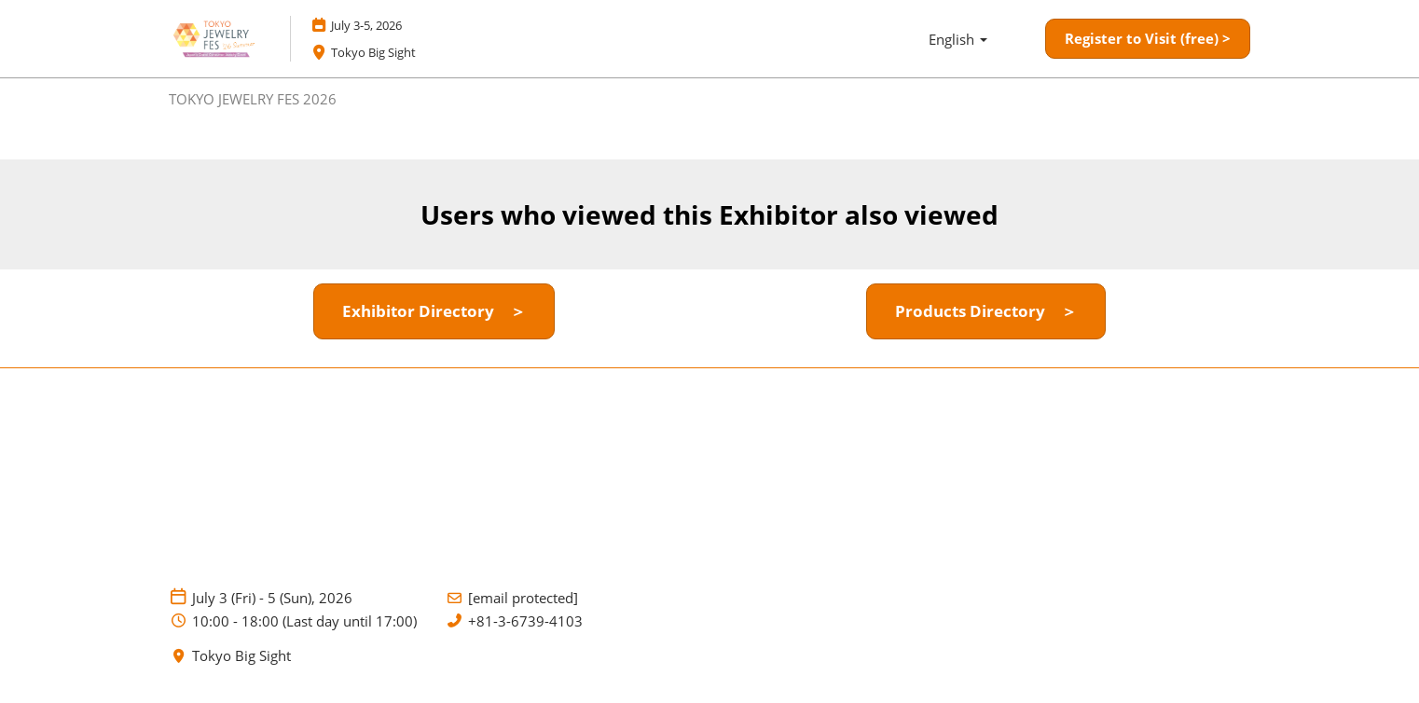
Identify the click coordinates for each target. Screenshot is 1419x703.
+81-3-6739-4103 (525, 621)
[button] (1147, 39)
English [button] (958, 39)
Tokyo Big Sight (241, 656)
